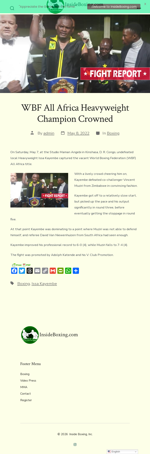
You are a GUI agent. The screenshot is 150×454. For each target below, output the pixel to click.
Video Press (28, 378)
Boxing (113, 130)
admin (48, 130)
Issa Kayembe (44, 281)
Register (26, 397)
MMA (23, 384)
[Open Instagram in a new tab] (75, 441)
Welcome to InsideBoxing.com (114, 6)
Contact (25, 391)
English (114, 451)
